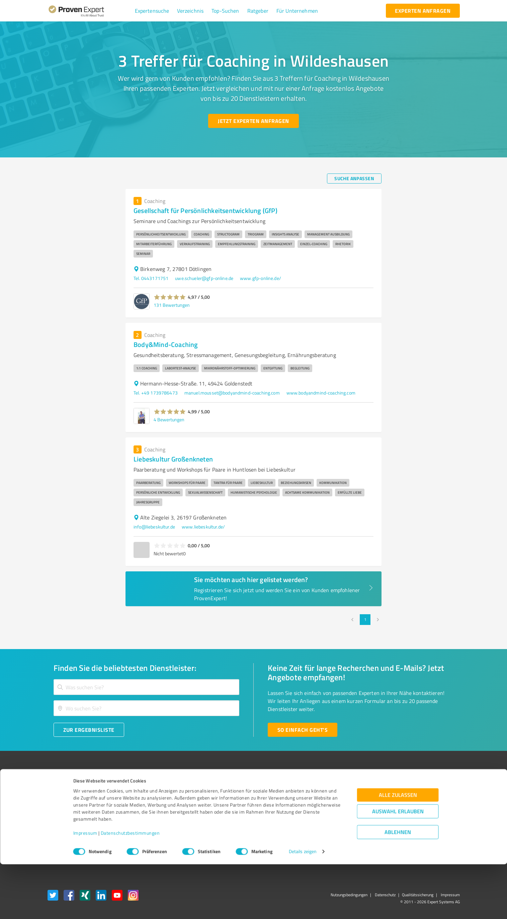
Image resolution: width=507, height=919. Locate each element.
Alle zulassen (398, 850)
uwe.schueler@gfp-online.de (204, 278)
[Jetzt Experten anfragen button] (253, 121)
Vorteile (55, 811)
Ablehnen (398, 887)
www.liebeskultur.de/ (203, 526)
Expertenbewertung (340, 823)
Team (139, 811)
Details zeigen (303, 906)
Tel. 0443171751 (151, 278)
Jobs (138, 823)
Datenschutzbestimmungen (130, 888)
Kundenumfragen (65, 799)
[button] (152, 11)
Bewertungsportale (246, 811)
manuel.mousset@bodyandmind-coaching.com (232, 393)
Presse (327, 788)
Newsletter (331, 799)
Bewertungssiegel (66, 788)
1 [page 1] (365, 619)
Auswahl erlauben (398, 866)
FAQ (231, 799)
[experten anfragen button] (422, 11)
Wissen (234, 788)
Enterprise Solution (67, 823)
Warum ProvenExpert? (156, 788)
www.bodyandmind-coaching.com (320, 393)
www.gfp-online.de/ (260, 278)
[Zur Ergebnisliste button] (89, 730)
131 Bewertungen (172, 305)
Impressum (85, 888)
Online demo (333, 811)
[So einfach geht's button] (302, 730)
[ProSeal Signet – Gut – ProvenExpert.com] (434, 800)
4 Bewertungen (169, 419)
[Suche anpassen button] (354, 178)
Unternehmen (148, 799)
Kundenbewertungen (248, 823)
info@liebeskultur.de (154, 526)
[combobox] (147, 687)
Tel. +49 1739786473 (156, 393)
